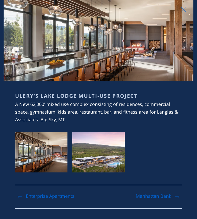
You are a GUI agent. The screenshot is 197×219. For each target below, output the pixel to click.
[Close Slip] (183, 9)
